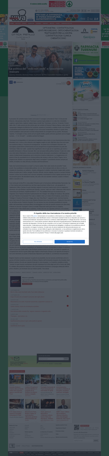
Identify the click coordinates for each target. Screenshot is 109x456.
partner (35, 216)
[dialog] (54, 228)
